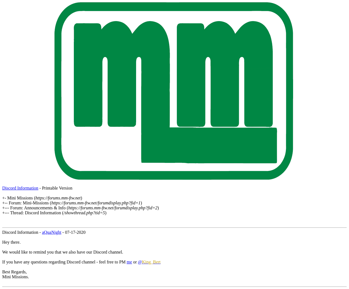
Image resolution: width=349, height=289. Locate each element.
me (129, 262)
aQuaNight (51, 232)
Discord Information (20, 188)
